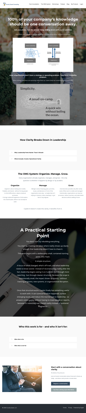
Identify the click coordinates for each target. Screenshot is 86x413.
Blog (68, 4)
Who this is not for (20, 345)
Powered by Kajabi (79, 408)
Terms (64, 408)
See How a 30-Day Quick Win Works (63, 390)
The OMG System (46, 4)
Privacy (70, 408)
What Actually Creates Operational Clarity (27, 159)
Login (81, 4)
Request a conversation (60, 383)
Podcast (63, 4)
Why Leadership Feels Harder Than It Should (28, 152)
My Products (74, 4)
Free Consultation (34, 4)
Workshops (55, 4)
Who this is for (19, 339)
